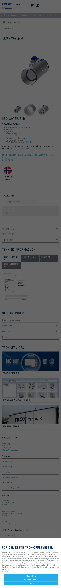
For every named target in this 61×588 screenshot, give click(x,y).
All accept (30, 584)
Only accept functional (31, 580)
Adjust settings (31, 576)
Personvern (6, 571)
